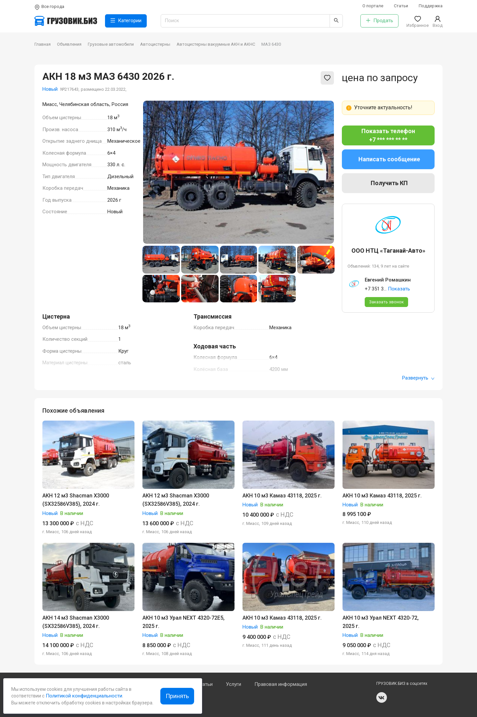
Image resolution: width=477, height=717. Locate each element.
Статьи (401, 5)
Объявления (69, 44)
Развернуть (418, 378)
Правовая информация (280, 684)
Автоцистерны (155, 44)
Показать (399, 289)
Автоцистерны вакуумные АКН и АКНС (216, 44)
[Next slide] (324, 172)
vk (381, 697)
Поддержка (431, 5)
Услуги (233, 684)
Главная (42, 44)
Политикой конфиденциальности (83, 696)
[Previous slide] (153, 172)
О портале (372, 5)
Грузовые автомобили (111, 44)
